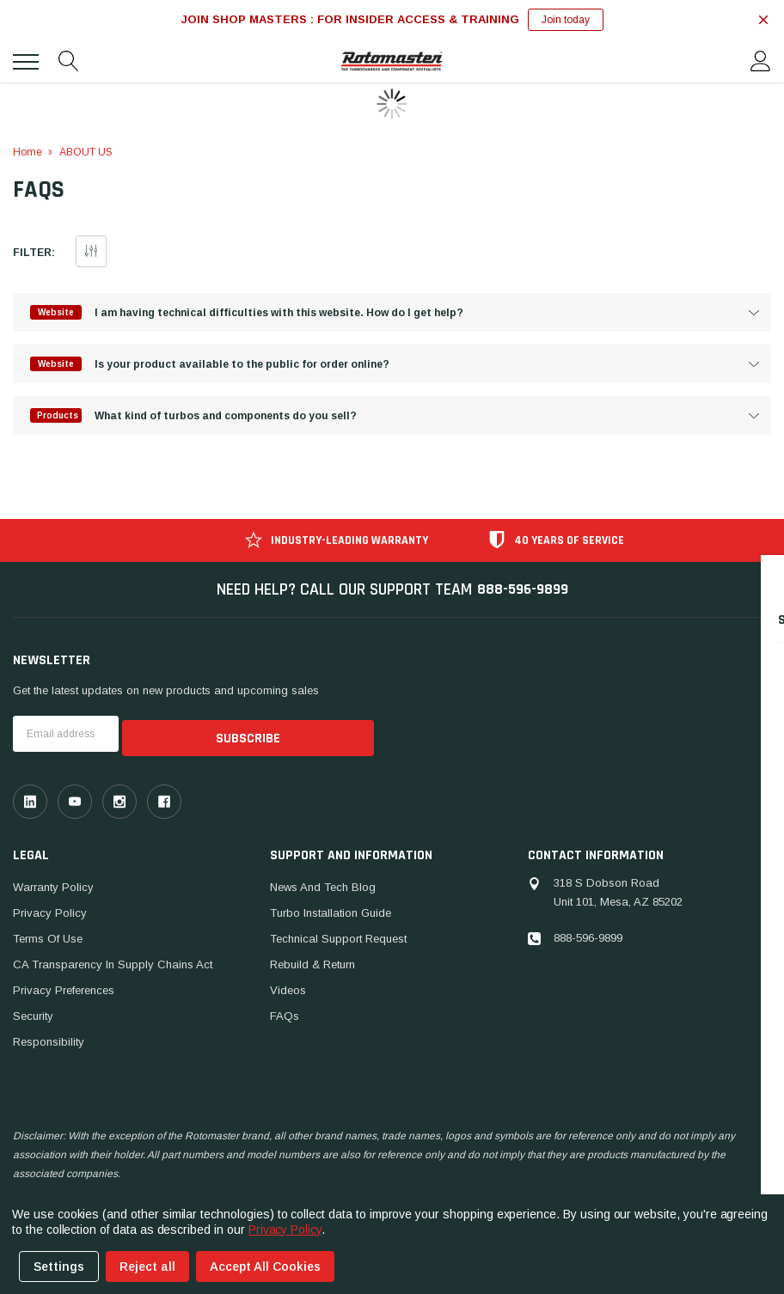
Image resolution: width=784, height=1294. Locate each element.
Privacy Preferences (63, 988)
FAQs (284, 1014)
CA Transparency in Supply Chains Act (112, 962)
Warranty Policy (53, 885)
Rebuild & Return (312, 962)
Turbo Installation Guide (330, 911)
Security (33, 1014)
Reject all (147, 1266)
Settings (59, 1266)
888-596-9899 (522, 592)
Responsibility (48, 1040)
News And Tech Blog (323, 885)
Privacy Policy (50, 911)
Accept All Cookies (265, 1266)
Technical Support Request (338, 937)
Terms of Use (48, 937)
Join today (566, 20)
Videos (288, 988)
